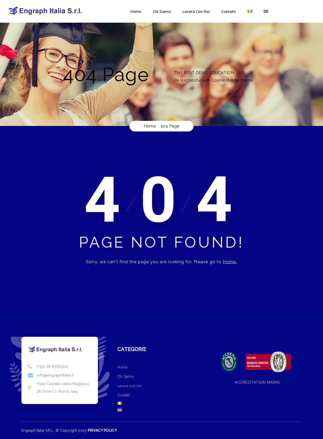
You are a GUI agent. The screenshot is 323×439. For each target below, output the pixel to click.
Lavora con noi (196, 11)
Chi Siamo (162, 11)
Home (135, 11)
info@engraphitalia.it (55, 375)
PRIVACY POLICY (102, 430)
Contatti (228, 11)
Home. (230, 261)
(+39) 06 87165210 (52, 366)
